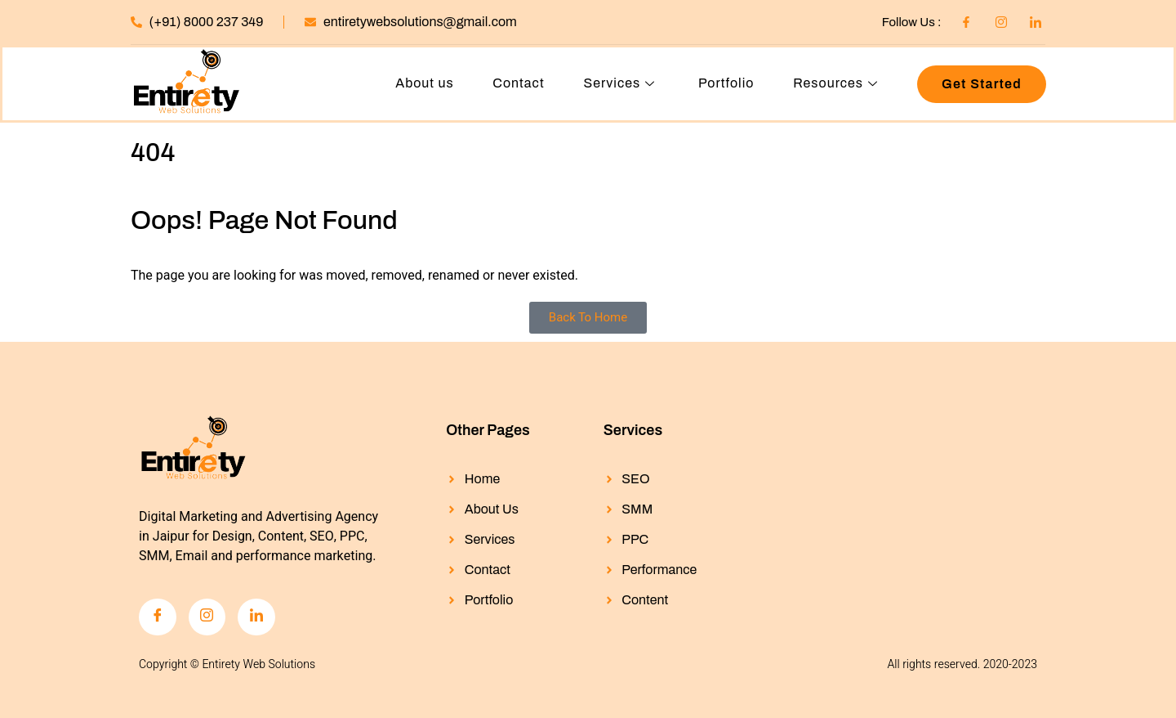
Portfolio (725, 84)
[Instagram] (207, 617)
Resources (837, 84)
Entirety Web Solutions (258, 665)
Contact (517, 84)
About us (423, 84)
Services (621, 84)
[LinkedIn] (257, 617)
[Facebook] (157, 617)
